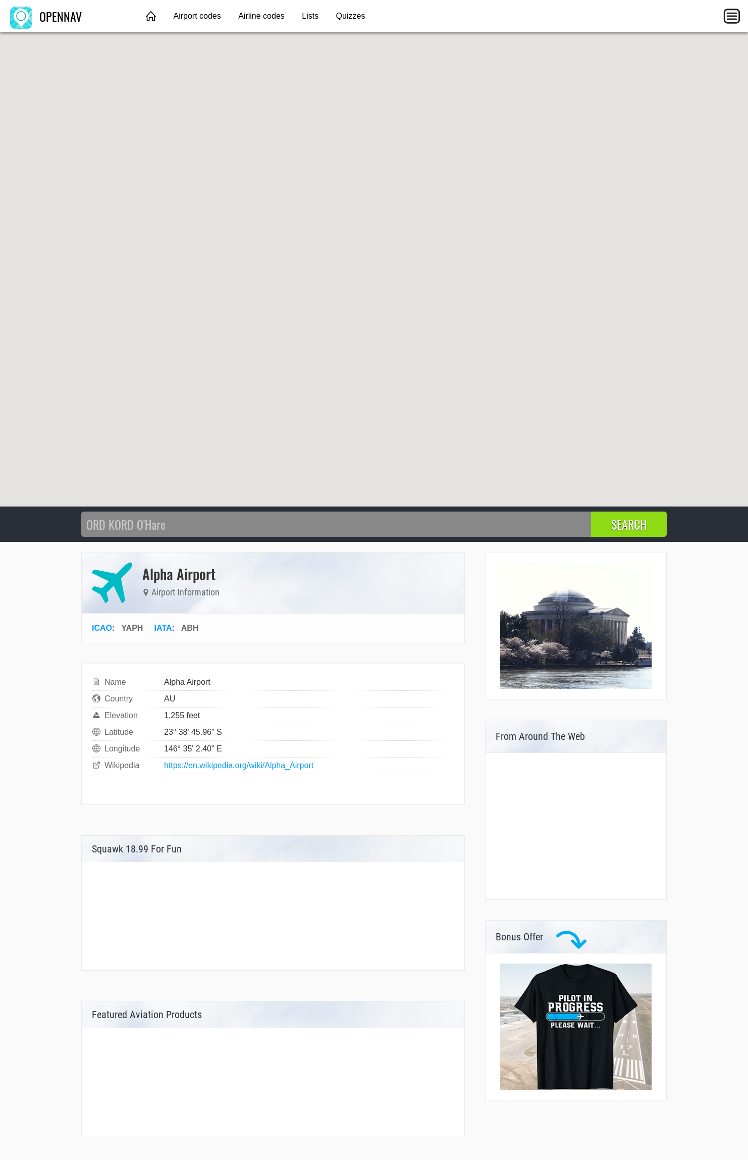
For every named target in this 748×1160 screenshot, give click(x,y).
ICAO (102, 628)
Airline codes (261, 16)
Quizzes (350, 16)
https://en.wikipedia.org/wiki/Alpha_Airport (238, 765)
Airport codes (197, 16)
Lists (310, 16)
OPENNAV (46, 16)
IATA (163, 628)
